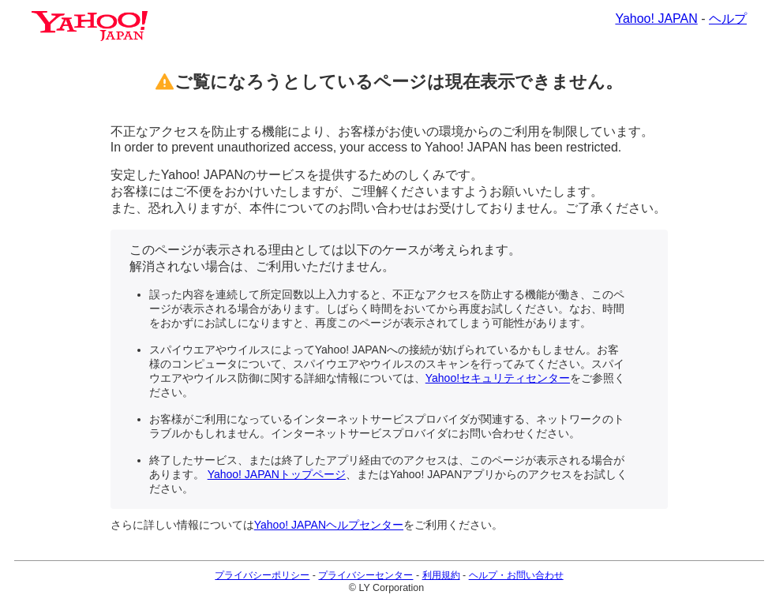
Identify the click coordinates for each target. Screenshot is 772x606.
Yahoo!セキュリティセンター (497, 378)
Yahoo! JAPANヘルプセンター (328, 524)
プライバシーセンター (365, 575)
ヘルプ (728, 18)
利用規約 (441, 575)
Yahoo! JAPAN (656, 18)
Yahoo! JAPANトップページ (277, 474)
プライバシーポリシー (262, 575)
